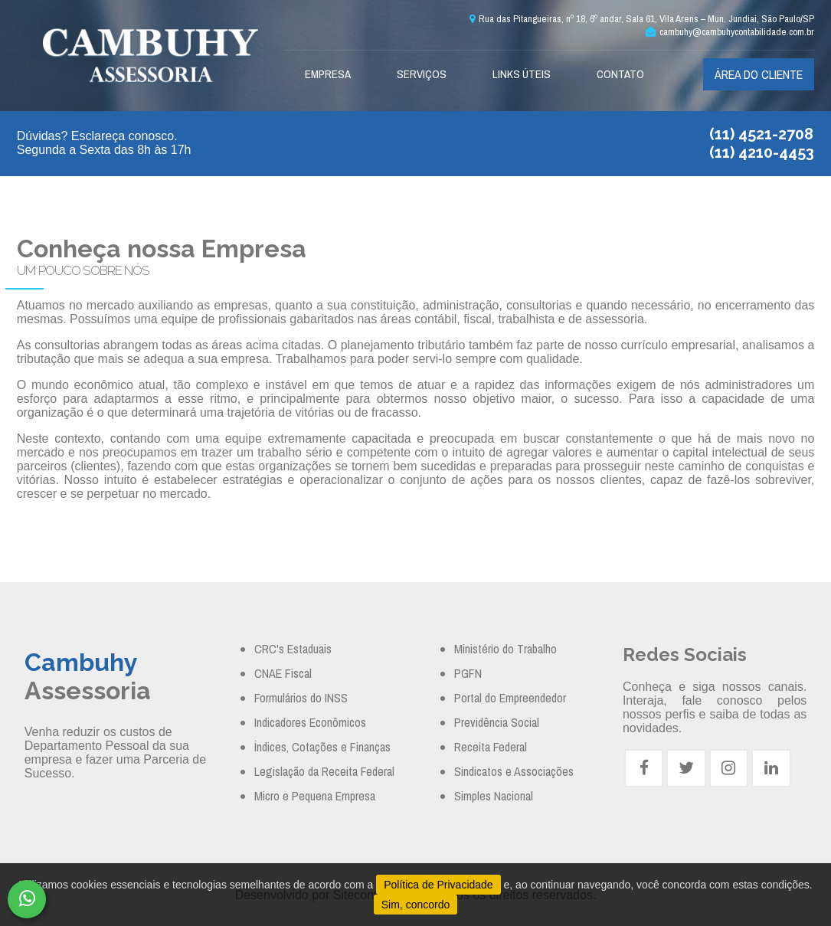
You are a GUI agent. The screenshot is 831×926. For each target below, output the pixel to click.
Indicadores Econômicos (310, 722)
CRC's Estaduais (293, 648)
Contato (620, 74)
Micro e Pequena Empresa (314, 795)
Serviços (422, 74)
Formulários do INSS (301, 697)
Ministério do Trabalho (505, 648)
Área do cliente (759, 74)
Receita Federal (490, 746)
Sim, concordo (415, 904)
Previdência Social (496, 722)
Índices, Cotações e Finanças (322, 746)
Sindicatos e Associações (514, 771)
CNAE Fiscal (283, 673)
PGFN (468, 673)
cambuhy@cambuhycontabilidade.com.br (730, 31)
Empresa (328, 74)
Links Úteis (521, 74)
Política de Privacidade (438, 885)
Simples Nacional (493, 795)
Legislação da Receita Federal (324, 771)
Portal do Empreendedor (510, 697)
